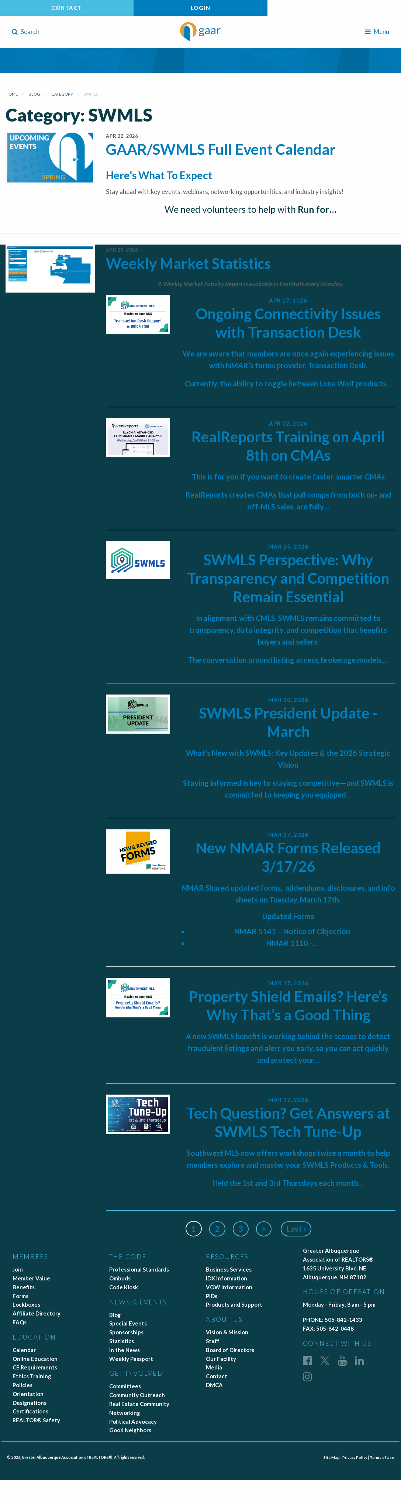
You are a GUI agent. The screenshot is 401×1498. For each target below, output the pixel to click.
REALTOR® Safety (36, 1420)
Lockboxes (26, 1304)
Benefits (24, 1287)
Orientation (28, 1393)
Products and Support (234, 1304)
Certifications (30, 1411)
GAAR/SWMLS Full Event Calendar (221, 149)
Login (201, 7)
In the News (124, 1350)
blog (34, 94)
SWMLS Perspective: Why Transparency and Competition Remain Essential (288, 578)
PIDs (211, 1296)
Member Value (31, 1278)
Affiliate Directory (37, 1313)
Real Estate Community (139, 1403)
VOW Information (229, 1287)
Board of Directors (230, 1350)
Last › (297, 1228)
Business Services (229, 1269)
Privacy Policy (354, 1457)
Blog (115, 1314)
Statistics (121, 1341)
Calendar (24, 1350)
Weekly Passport (131, 1358)
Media (214, 1367)
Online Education (35, 1358)
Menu (377, 31)
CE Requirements (35, 1367)
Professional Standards (139, 1269)
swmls (91, 94)
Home (12, 94)
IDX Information (226, 1278)
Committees (125, 1386)
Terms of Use (381, 1457)
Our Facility (221, 1358)
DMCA (214, 1385)
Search (25, 31)
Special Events (128, 1323)
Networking (124, 1412)
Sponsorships (126, 1332)
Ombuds (120, 1278)
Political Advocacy (133, 1421)
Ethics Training (32, 1376)
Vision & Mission (227, 1332)
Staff (212, 1341)
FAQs (20, 1322)
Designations (29, 1402)
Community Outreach (137, 1395)
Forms (20, 1296)
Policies (22, 1385)
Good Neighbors (130, 1430)
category (62, 94)
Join (18, 1269)
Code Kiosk (123, 1287)
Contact (66, 7)
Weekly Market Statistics (188, 263)
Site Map (330, 1457)
